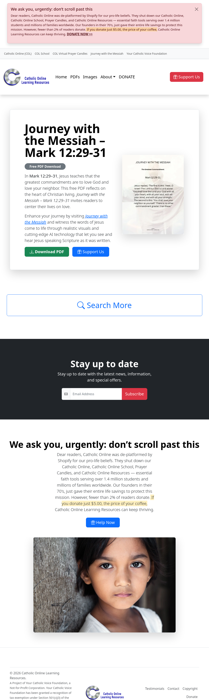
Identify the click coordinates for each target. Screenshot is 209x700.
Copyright (190, 688)
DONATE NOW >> (79, 34)
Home (61, 77)
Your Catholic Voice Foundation (146, 53)
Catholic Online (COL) (18, 53)
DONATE (127, 77)
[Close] (196, 9)
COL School (42, 53)
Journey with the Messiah (107, 53)
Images (90, 77)
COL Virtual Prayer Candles (70, 53)
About (106, 77)
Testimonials (154, 688)
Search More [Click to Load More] (104, 305)
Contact (173, 688)
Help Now (103, 522)
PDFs (75, 77)
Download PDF (47, 251)
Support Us (186, 77)
